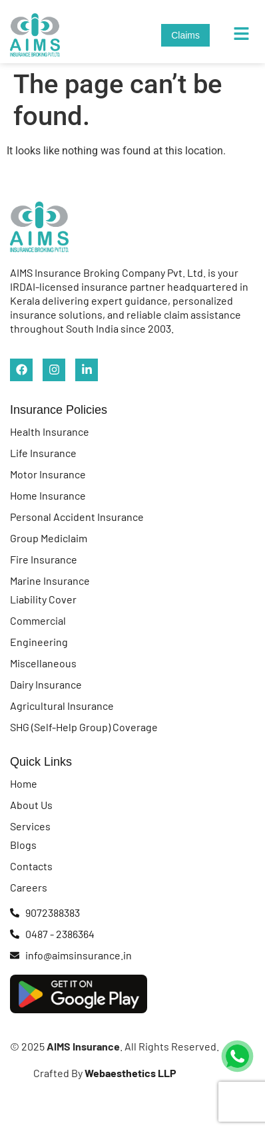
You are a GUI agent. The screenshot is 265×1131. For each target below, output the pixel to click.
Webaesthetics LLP (129, 1072)
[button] (241, 34)
